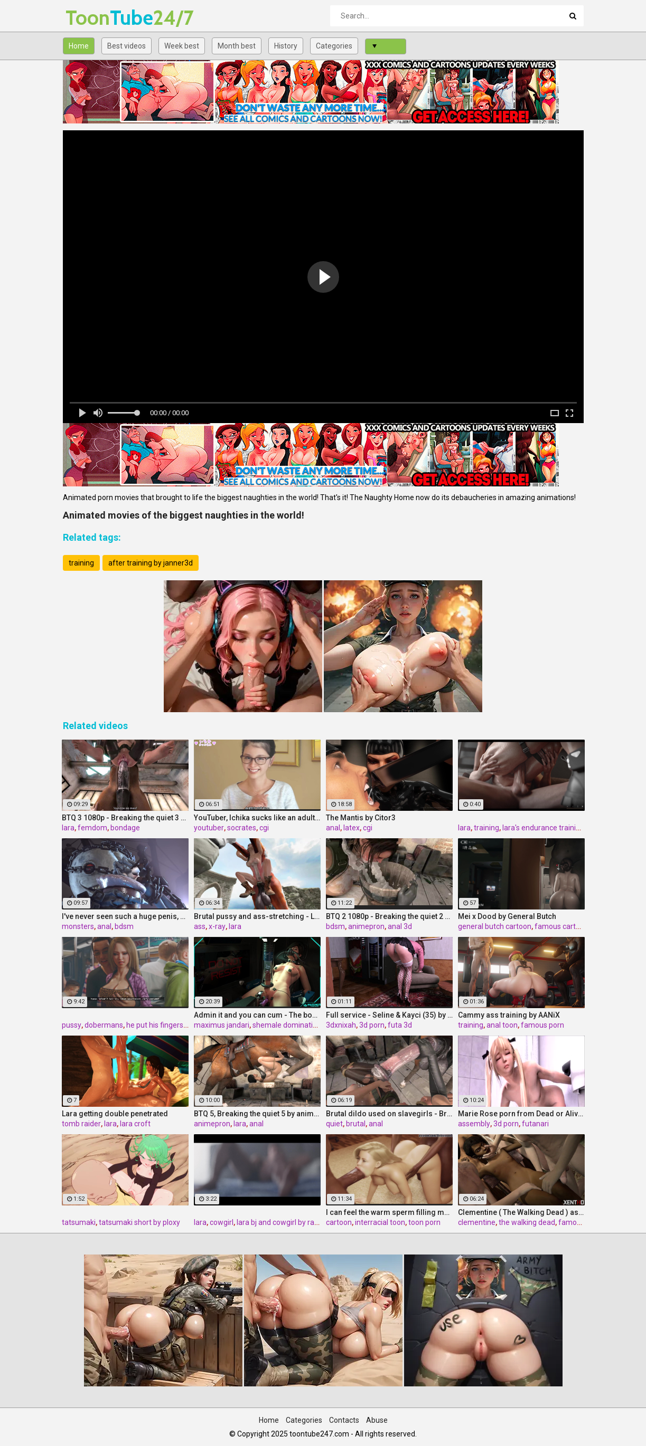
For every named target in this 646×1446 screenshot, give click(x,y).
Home (79, 46)
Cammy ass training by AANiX (509, 1015)
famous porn (542, 1025)
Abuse (377, 1420)
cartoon (339, 1222)
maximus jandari (221, 1025)
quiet (334, 1123)
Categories (334, 46)
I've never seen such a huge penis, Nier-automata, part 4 (125, 916)
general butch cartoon (494, 926)
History (285, 46)
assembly (474, 1123)
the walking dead (527, 1222)
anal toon (502, 1025)
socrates (241, 827)
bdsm (124, 926)
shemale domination (286, 1025)
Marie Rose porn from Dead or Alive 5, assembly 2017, (521, 1113)
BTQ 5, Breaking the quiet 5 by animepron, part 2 (257, 1113)
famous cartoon (561, 926)
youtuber (209, 827)
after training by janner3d (150, 563)
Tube (93, 17)
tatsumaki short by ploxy (139, 1222)
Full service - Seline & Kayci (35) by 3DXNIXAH (389, 1015)
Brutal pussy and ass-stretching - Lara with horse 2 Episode (257, 916)
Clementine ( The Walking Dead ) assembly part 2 (521, 1212)
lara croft (135, 1123)
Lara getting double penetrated (115, 1113)
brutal (356, 1123)
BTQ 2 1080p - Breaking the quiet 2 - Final (389, 916)
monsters (78, 926)
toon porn (424, 1222)
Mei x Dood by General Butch (507, 916)
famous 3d (576, 1222)
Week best (181, 46)
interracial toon (380, 1222)
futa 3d (400, 1025)
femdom (92, 827)
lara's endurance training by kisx (555, 827)
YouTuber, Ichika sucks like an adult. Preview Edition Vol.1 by (257, 817)
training (81, 563)
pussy (71, 1025)
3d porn (372, 1025)
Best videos (126, 46)
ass (199, 926)
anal (333, 827)
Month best (237, 46)
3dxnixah (341, 1025)
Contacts (344, 1420)
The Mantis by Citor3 (361, 817)
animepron (366, 926)
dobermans (104, 1025)
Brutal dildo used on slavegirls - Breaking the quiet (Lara (389, 1113)
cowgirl (221, 1222)
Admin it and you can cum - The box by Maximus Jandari (257, 1015)
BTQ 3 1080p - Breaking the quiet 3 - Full (125, 817)
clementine (476, 1222)
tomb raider (81, 1123)
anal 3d (400, 926)
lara (68, 827)
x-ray (217, 926)
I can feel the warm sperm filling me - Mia (389, 1212)
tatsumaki (79, 1222)
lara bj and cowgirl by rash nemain (293, 1222)
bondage (125, 827)
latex (351, 827)
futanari (535, 1123)
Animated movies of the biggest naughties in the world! (183, 515)
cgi (264, 827)
